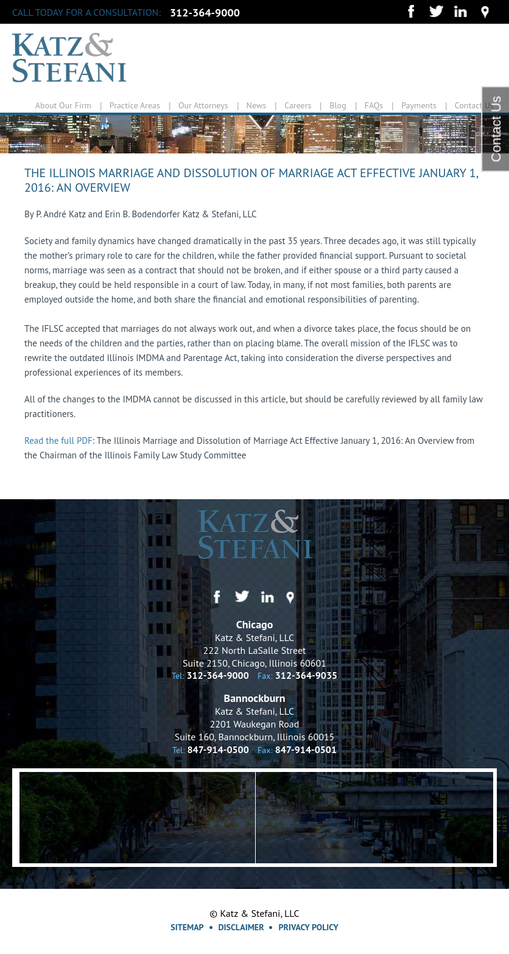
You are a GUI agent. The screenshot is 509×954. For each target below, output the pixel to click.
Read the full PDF (58, 440)
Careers (297, 105)
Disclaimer (241, 927)
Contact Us (474, 105)
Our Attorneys (203, 105)
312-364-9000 (205, 12)
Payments (419, 105)
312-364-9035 (306, 675)
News (257, 105)
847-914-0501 (306, 749)
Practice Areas (135, 105)
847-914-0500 (218, 749)
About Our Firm (63, 105)
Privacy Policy (308, 927)
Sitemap (186, 927)
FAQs (374, 105)
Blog (337, 105)
